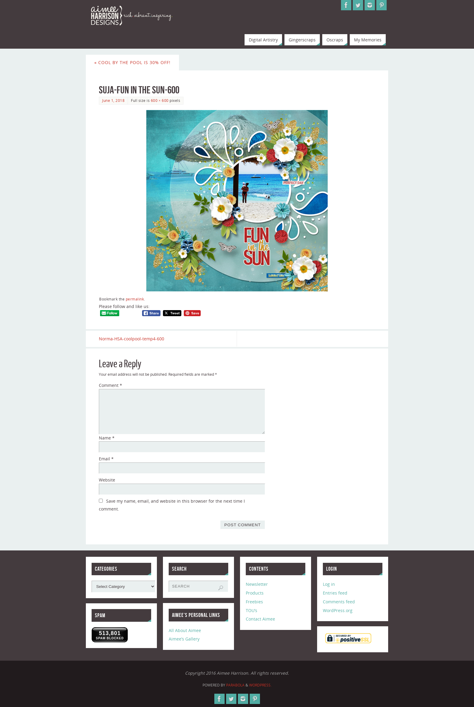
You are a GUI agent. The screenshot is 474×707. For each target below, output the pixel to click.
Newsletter (257, 584)
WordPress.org (337, 610)
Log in (329, 584)
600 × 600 (160, 100)
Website (107, 480)
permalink (135, 299)
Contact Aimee (260, 619)
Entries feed (335, 593)
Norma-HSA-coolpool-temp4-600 (131, 339)
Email (106, 459)
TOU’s (251, 610)
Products (255, 593)
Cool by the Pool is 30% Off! (132, 62)
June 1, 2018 (113, 100)
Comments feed (339, 602)
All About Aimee (185, 630)
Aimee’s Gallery (184, 639)
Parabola (235, 685)
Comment (110, 385)
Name (107, 438)
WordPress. (260, 685)
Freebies (254, 602)
